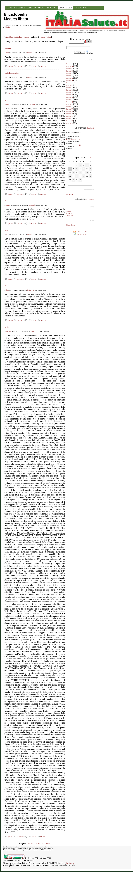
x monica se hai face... (74, 135)
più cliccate (90, 199)
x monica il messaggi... (74, 145)
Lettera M (69, 92)
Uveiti (6, 327)
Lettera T (69, 109)
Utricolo (7, 48)
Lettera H (69, 80)
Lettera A (69, 64)
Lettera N (69, 95)
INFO (85, 8)
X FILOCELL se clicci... (75, 140)
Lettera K (69, 88)
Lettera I (69, 83)
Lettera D (69, 71)
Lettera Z (69, 123)
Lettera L (69, 90)
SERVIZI (41, 8)
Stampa (41, 66)
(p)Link (8, 66)
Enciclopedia (70, 194)
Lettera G (69, 78)
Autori (68, 211)
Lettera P (69, 99)
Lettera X (69, 118)
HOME (9, 8)
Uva (6, 100)
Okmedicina (70, 225)
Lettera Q (69, 102)
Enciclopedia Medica (14, 37)
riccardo (9, 331)
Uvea (6, 230)
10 (40, 844)
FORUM (77, 8)
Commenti (18, 66)
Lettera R (69, 104)
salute (8, 104)
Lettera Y (69, 121)
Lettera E (69, 73)
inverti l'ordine (46, 37)
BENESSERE (19, 8)
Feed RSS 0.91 (80, 232)
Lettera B (69, 66)
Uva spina (8, 201)
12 (44, 844)
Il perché (69, 213)
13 (47, 844)
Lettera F (69, 76)
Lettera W (69, 116)
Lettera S (69, 107)
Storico (26, 37)
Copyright (69, 215)
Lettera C (69, 69)
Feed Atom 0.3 (80, 234)
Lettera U (30, 53)
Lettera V (69, 114)
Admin (7, 27)
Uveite (6, 286)
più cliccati (90, 128)
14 (49, 844)
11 (42, 844)
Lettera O (69, 97)
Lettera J (69, 85)
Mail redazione (69, 863)
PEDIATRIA (52, 8)
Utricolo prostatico (11, 73)
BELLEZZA (31, 8)
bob (7, 53)
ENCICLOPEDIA (65, 8)
